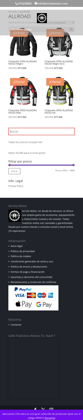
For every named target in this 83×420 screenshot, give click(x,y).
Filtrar (14, 171)
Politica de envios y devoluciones (29, 266)
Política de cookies (21, 256)
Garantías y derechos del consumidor (32, 277)
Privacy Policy (15, 186)
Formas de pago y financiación (28, 271)
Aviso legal (17, 246)
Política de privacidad (23, 251)
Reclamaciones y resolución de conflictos (33, 282)
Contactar (16, 324)
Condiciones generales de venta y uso (32, 261)
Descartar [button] (50, 417)
